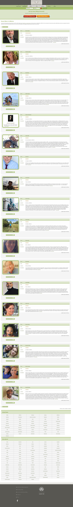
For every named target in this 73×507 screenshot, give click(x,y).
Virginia (7, 433)
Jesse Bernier (27, 177)
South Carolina (7, 431)
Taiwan (33, 475)
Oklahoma (20, 429)
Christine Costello (28, 51)
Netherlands (20, 464)
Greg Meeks (27, 261)
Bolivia (7, 446)
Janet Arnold (27, 219)
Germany (58, 454)
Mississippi (7, 425)
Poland (58, 466)
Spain (45, 473)
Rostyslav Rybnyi (27, 345)
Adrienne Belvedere (28, 114)
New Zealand (33, 464)
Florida (58, 417)
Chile (20, 448)
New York (58, 427)
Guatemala (32, 456)
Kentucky (32, 421)
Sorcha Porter (27, 198)
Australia (58, 441)
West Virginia (58, 433)
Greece (20, 456)
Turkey (7, 477)
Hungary (58, 456)
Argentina (20, 441)
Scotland (7, 471)
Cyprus (20, 450)
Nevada (45, 427)
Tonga (58, 475)
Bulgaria (33, 446)
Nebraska (58, 425)
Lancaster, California (28, 391)
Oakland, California (28, 328)
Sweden (58, 473)
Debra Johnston (27, 366)
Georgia (7, 419)
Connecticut (20, 417)
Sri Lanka (20, 475)
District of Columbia (33, 417)
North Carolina (33, 425)
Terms (18, 497)
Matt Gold (26, 156)
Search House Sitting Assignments (22, 487)
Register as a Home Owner (27, 23)
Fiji (7, 454)
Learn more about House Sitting (22, 492)
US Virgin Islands (7, 479)
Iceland (20, 458)
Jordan (58, 460)
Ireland (58, 458)
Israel (7, 460)
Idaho (45, 419)
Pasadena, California (28, 77)
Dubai (7, 452)
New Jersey (20, 427)
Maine (20, 423)
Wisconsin (45, 433)
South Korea (20, 473)
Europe (45, 452)
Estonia (58, 452)
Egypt (33, 452)
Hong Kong (7, 458)
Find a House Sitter (20, 489)
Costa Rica (58, 448)
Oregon (33, 429)
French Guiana (45, 454)
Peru (45, 466)
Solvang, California (28, 265)
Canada (58, 446)
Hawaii (20, 419)
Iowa (32, 419)
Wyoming (7, 435)
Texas (45, 431)
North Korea (58, 464)
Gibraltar (7, 456)
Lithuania (20, 462)
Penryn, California (28, 244)
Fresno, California (27, 286)
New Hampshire (7, 427)
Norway (7, 466)
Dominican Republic (58, 450)
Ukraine (20, 477)
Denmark (45, 450)
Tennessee (32, 431)
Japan (45, 460)
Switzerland (7, 475)
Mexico (45, 462)
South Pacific (33, 473)
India (45, 458)
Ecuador (20, 452)
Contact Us (19, 494)
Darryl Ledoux (27, 30)
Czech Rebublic (33, 450)
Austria (45, 441)
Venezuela (20, 479)
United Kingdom (45, 477)
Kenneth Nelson (27, 387)
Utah (58, 431)
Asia (32, 441)
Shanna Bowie (27, 324)
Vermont (20, 433)
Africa (7, 441)
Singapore (32, 471)
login (21, 23)
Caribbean (45, 446)
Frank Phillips (27, 282)
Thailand (45, 475)
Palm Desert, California (28, 35)
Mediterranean (58, 462)
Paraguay (32, 466)
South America (45, 471)
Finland (20, 454)
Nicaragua (45, 464)
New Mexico (32, 427)
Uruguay (58, 477)
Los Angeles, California (28, 349)
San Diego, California (28, 98)
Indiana (7, 421)
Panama (20, 466)
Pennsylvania (45, 429)
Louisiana (45, 421)
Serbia (20, 471)
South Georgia (7, 473)
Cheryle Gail (27, 240)
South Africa (58, 471)
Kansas (20, 421)
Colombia (45, 448)
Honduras (45, 456)
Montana (20, 425)
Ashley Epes (27, 303)
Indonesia (32, 458)
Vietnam (32, 479)
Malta (33, 462)
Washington (32, 433)
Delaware (45, 417)
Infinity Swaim (27, 93)
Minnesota (45, 423)
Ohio (7, 429)
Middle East (7, 464)
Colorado (7, 417)
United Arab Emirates (33, 477)
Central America (7, 448)
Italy (20, 460)
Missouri (58, 423)
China (33, 448)
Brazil (20, 446)
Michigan (32, 423)
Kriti (7, 462)
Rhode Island (58, 429)
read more (54, 42)
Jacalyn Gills (27, 135)
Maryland (7, 423)
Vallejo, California (27, 307)
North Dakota (45, 425)
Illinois (58, 419)
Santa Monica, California (28, 56)
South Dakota (20, 431)
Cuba (7, 450)
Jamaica (33, 460)
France (33, 454)
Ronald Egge (27, 72)
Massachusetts (58, 421)
